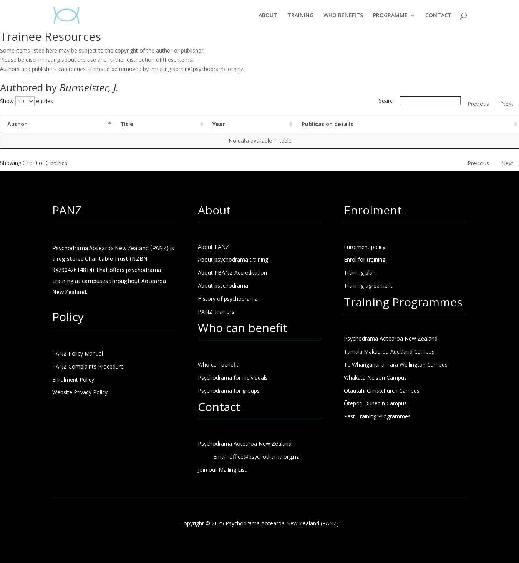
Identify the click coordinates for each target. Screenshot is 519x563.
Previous (478, 103)
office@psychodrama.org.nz (264, 456)
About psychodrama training (233, 259)
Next (507, 103)
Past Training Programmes (377, 416)
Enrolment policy (364, 246)
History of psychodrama (228, 298)
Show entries (26, 101)
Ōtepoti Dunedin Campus (375, 403)
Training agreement (368, 285)
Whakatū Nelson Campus (375, 377)
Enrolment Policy (73, 379)
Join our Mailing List (222, 469)
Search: (420, 100)
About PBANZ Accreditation (232, 272)
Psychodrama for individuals (233, 377)
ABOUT (268, 16)
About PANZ (213, 246)
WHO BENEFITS (343, 16)
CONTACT (438, 16)
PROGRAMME (390, 16)
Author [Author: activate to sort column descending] (17, 124)
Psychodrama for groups (229, 390)
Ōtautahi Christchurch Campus (382, 390)
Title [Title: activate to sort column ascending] (126, 124)
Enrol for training (364, 259)
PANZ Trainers (216, 311)
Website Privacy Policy (80, 392)
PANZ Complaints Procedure (88, 366)
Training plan (360, 272)
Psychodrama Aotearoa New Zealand (391, 338)
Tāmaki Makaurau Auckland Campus (389, 351)
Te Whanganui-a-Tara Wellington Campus (396, 364)
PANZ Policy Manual (77, 353)
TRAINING (300, 16)
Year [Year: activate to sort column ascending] (218, 124)
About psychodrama (223, 285)
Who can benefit (218, 364)
